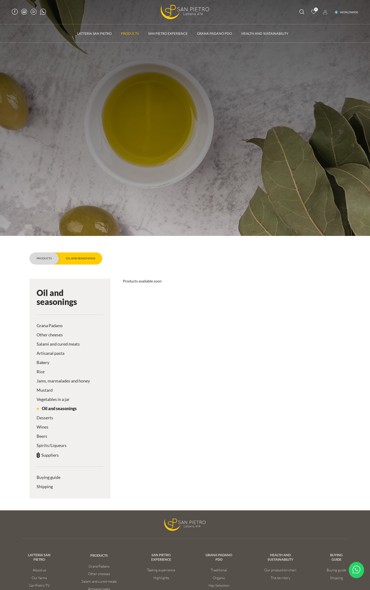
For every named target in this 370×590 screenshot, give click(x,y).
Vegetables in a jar (53, 399)
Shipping (45, 486)
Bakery (43, 362)
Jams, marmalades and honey (63, 380)
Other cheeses (50, 334)
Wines (42, 427)
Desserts (45, 417)
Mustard (45, 390)
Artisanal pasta (50, 353)
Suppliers (50, 455)
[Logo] (185, 12)
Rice (41, 371)
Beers (42, 436)
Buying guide (48, 477)
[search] (301, 12)
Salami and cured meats (58, 344)
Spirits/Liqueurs (52, 445)
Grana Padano (50, 325)
